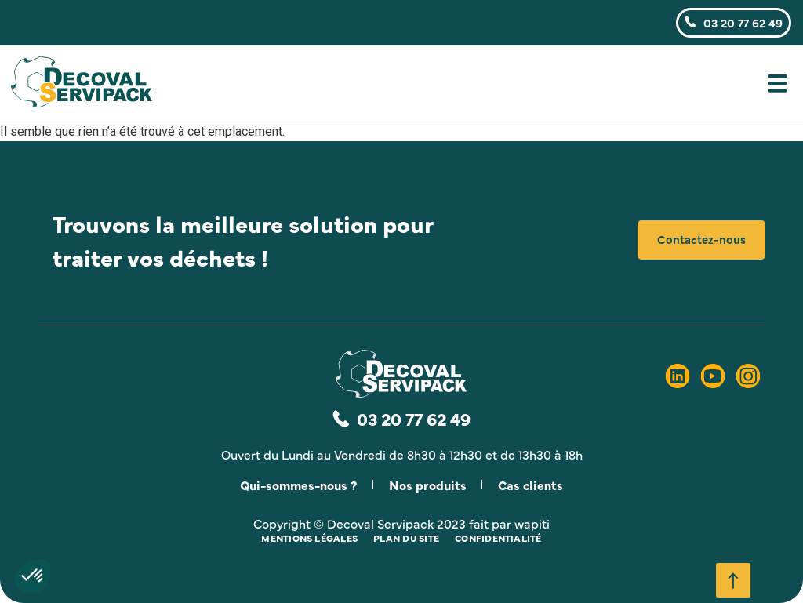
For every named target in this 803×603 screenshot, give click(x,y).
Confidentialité (498, 538)
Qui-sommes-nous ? (297, 484)
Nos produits (428, 484)
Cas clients (532, 484)
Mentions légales (309, 538)
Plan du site (406, 538)
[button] (498, 87)
